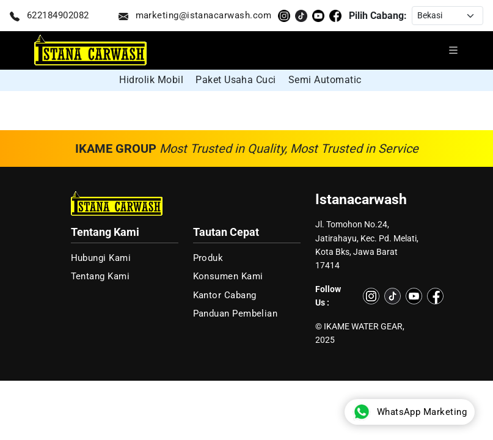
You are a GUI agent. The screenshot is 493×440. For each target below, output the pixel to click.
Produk (208, 257)
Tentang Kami (100, 276)
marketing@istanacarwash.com (195, 16)
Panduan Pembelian (235, 313)
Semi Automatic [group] (325, 80)
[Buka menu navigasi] (453, 50)
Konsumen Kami (228, 276)
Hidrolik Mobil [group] (151, 80)
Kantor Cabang (225, 295)
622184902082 (49, 16)
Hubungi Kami (101, 257)
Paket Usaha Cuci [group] (235, 80)
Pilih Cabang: (378, 15)
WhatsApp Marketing (409, 412)
